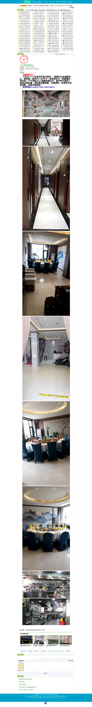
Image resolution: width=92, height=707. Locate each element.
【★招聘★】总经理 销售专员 (39, 11)
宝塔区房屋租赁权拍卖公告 (24, 13)
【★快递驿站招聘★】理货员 (25, 35)
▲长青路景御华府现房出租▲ (25, 38)
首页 (21, 1)
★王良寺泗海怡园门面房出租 (53, 15)
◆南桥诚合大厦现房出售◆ (53, 31)
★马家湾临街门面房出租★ (67, 33)
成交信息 (69, 1)
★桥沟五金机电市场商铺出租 (39, 51)
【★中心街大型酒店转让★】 (25, 46)
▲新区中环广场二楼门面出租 (53, 11)
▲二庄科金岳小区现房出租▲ (39, 15)
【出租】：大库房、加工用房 (67, 50)
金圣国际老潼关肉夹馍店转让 (67, 16)
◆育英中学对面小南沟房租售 (53, 40)
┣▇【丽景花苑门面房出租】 (53, 43)
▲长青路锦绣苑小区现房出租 (39, 21)
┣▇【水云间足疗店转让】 (67, 13)
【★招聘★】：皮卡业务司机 (39, 20)
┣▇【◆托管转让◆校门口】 (53, 33)
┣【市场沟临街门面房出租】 (67, 46)
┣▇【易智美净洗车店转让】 (67, 35)
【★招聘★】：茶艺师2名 (38, 25)
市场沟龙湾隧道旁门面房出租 (25, 11)
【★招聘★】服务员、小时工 (25, 30)
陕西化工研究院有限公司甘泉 (39, 28)
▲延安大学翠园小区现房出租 (25, 45)
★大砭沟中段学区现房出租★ (25, 18)
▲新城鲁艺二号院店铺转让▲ (67, 25)
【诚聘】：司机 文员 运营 (38, 43)
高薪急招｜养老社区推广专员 (67, 15)
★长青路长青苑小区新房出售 (25, 31)
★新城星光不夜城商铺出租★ (25, 41)
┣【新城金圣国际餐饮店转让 (39, 31)
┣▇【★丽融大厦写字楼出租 (53, 20)
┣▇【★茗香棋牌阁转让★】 (25, 48)
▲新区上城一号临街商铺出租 (39, 41)
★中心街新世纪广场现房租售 (67, 36)
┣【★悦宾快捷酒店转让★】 (25, 21)
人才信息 (45, 1)
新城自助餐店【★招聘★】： (39, 13)
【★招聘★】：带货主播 (38, 23)
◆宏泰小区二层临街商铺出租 (53, 48)
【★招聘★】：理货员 (52, 35)
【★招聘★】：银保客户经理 (53, 18)
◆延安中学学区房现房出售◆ (39, 18)
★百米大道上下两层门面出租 (67, 21)
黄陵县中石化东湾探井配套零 (67, 41)
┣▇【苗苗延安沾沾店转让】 (67, 43)
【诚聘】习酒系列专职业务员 (39, 33)
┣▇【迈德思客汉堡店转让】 (39, 40)
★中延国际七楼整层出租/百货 (53, 13)
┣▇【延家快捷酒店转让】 (67, 40)
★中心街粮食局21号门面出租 (67, 45)
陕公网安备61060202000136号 (44, 699)
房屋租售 (40, 1)
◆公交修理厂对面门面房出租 (39, 38)
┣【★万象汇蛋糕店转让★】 (25, 25)
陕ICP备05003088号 (33, 699)
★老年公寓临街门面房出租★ (39, 36)
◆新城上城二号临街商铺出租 (25, 26)
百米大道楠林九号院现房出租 (67, 11)
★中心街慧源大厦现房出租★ (25, 15)
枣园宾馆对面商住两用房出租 (67, 31)
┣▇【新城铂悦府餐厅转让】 (53, 36)
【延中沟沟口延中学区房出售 (53, 21)
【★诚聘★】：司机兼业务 (67, 30)
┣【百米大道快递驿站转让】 (67, 38)
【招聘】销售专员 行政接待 (39, 48)
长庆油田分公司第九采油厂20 (25, 20)
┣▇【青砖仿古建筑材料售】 (53, 51)
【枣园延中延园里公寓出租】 (53, 23)
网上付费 (70, 5)
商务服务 (64, 1)
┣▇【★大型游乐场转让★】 (39, 26)
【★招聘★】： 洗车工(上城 (67, 20)
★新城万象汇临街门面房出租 (53, 25)
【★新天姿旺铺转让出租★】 (53, 41)
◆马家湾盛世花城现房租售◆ (25, 40)
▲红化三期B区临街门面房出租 (39, 35)
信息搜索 (72, 7)
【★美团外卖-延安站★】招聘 (39, 45)
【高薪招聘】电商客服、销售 (39, 16)
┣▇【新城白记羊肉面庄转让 (67, 18)
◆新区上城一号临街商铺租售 (25, 16)
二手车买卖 (51, 1)
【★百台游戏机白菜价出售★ (53, 46)
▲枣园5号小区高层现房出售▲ (25, 23)
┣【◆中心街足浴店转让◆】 (25, 50)
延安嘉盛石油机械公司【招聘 (25, 51)
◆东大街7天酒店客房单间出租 (53, 50)
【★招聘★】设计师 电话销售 (53, 30)
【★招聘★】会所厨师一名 (67, 26)
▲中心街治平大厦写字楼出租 (25, 28)
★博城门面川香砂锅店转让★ (53, 38)
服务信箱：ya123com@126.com (56, 699)
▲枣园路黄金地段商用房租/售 (68, 48)
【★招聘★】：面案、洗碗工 (67, 28)
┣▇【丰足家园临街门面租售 (67, 23)
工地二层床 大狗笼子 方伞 (38, 46)
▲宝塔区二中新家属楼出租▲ (25, 43)
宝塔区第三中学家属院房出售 (25, 36)
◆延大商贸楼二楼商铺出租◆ (39, 30)
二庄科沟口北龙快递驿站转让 (25, 33)
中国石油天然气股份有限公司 (53, 16)
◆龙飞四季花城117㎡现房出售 (53, 26)
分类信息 (34, 1)
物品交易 (58, 1)
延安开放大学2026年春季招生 (53, 45)
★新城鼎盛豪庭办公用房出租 (39, 50)
